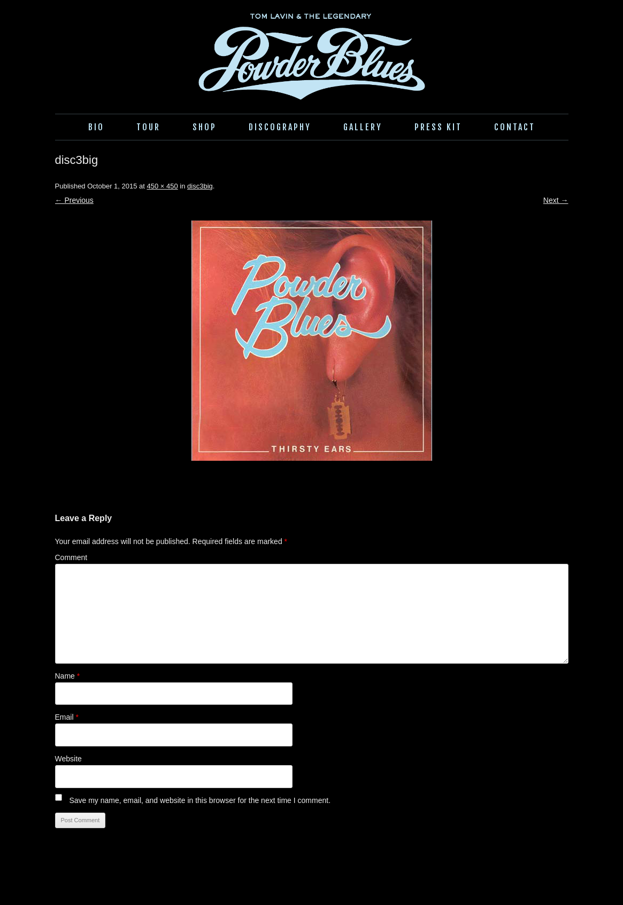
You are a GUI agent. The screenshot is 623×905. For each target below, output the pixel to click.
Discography (280, 127)
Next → (555, 200)
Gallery (362, 127)
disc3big (200, 186)
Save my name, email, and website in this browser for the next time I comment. (199, 800)
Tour (148, 127)
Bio (96, 127)
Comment (71, 557)
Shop (205, 127)
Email (67, 717)
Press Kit (438, 127)
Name (67, 676)
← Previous (74, 200)
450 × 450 (162, 186)
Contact (514, 127)
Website (68, 758)
